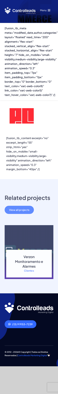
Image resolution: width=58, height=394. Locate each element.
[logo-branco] (20, 8)
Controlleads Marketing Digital (32, 355)
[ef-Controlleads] (29, 304)
